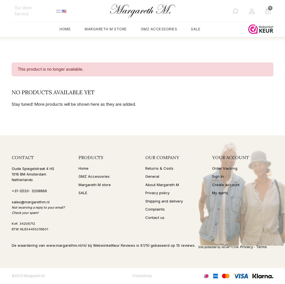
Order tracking (224, 168)
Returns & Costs (159, 168)
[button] (235, 11)
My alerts (220, 193)
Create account (226, 184)
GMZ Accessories (94, 176)
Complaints (155, 209)
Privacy (246, 247)
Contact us (154, 217)
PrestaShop (142, 276)
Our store (23, 7)
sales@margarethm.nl (31, 202)
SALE (82, 193)
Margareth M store (94, 184)
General (152, 176)
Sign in (218, 176)
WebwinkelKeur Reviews (114, 245)
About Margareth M (162, 184)
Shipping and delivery (164, 201)
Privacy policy (157, 193)
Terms (261, 247)
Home (83, 168)
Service (21, 13)
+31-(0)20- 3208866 (29, 191)
